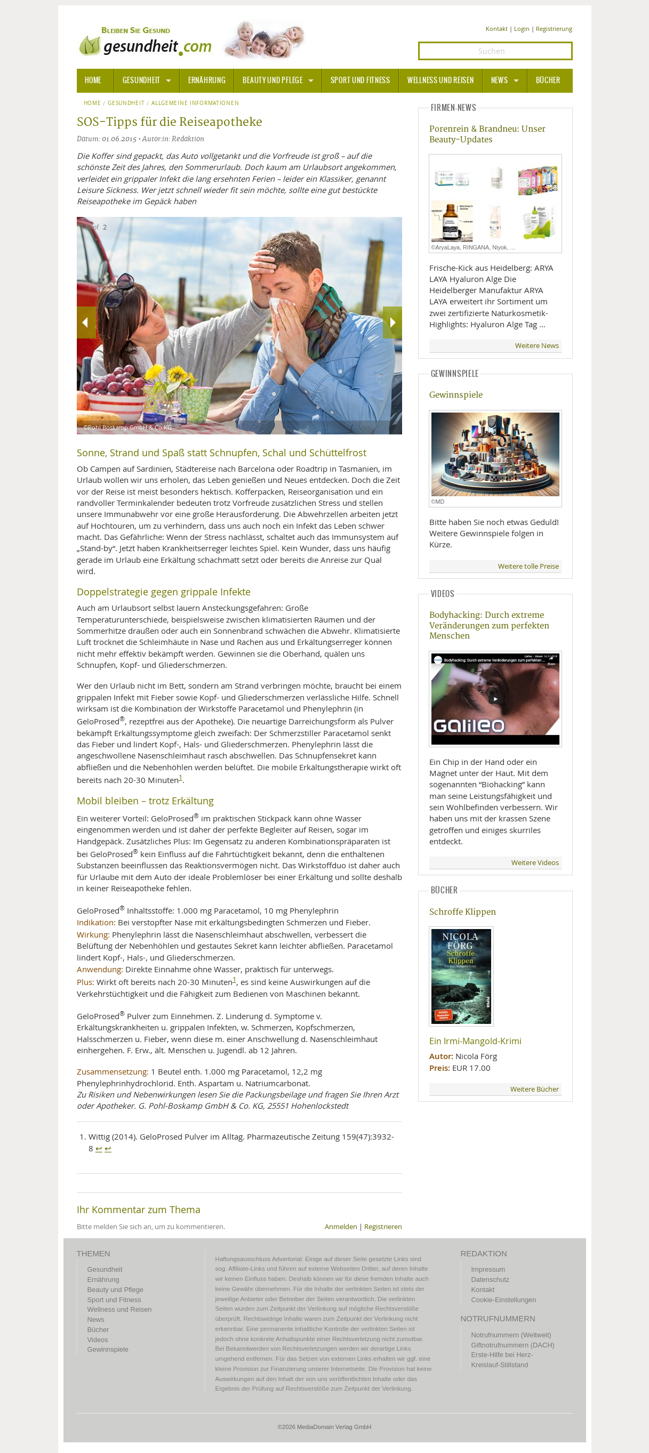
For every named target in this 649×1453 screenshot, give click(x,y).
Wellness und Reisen (440, 80)
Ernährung (207, 80)
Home (92, 103)
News (499, 80)
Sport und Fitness (360, 80)
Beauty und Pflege (272, 80)
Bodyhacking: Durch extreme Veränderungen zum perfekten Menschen (489, 625)
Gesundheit (142, 80)
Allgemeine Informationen (195, 103)
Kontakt (497, 29)
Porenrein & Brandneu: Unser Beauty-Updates (487, 134)
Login (522, 29)
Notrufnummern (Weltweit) (511, 1335)
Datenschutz (490, 1280)
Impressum (488, 1269)
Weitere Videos (535, 862)
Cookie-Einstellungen (503, 1300)
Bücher (548, 80)
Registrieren (383, 1226)
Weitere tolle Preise (528, 566)
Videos (97, 1340)
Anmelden (341, 1226)
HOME (93, 80)
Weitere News (537, 345)
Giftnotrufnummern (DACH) (513, 1345)
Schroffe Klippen (462, 912)
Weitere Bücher (534, 1089)
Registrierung (554, 29)
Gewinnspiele (456, 395)
